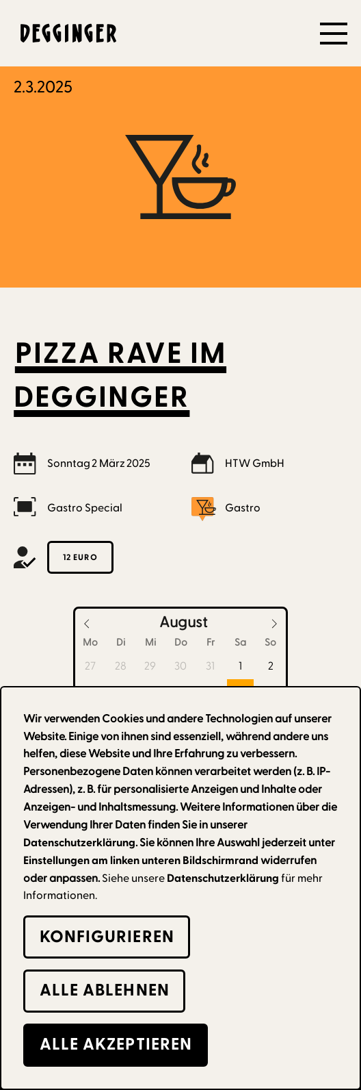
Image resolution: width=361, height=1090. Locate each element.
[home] (65, 33)
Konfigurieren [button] (107, 937)
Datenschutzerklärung (223, 878)
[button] (333, 34)
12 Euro (80, 557)
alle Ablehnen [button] (105, 990)
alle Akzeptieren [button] (116, 1044)
